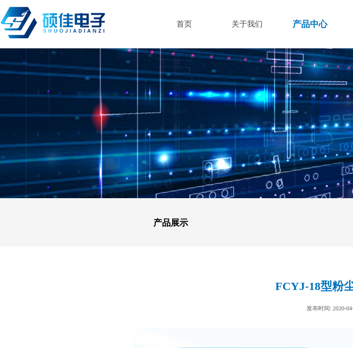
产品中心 (310, 24)
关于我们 (247, 24)
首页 (184, 24)
